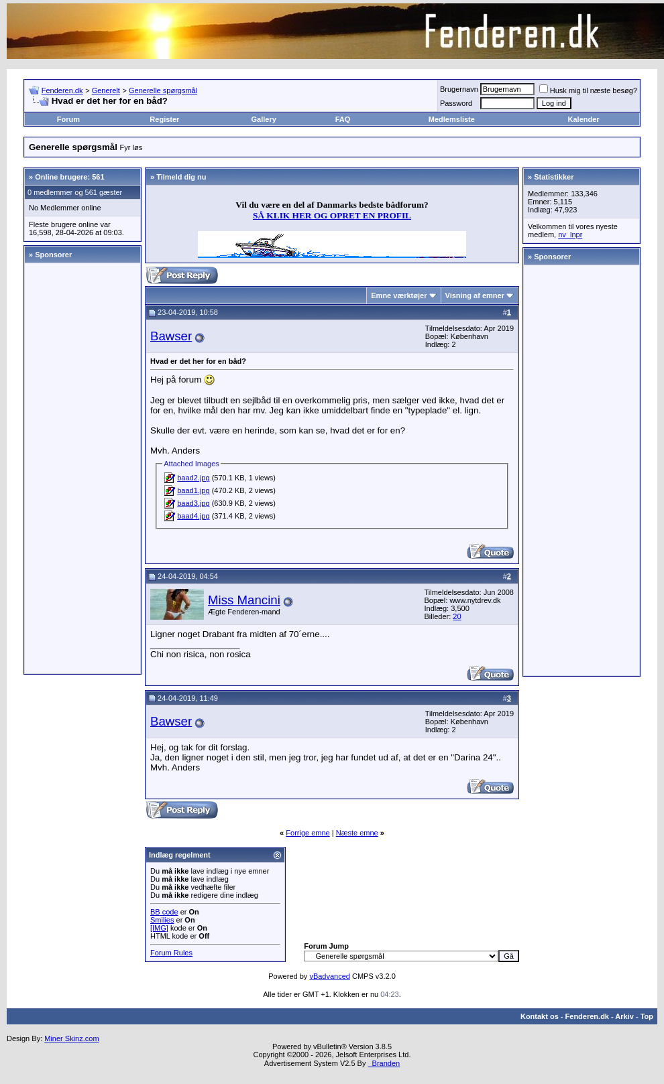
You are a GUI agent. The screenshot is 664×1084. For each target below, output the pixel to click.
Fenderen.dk (62, 90)
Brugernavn (459, 89)
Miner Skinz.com (71, 1038)
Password (456, 103)
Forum (68, 119)
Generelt (106, 90)
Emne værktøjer (399, 295)
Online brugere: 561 (69, 177)
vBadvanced (329, 976)
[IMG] (159, 928)
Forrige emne (307, 833)
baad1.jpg (193, 490)
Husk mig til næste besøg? (588, 90)
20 (457, 616)
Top (647, 1016)
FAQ (343, 119)
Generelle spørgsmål (163, 90)
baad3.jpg (193, 503)
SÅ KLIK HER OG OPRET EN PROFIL (332, 215)
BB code (164, 912)
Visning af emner (474, 295)
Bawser (171, 336)
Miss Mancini (244, 600)
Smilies (162, 920)
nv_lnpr (570, 234)
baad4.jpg (193, 516)
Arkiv (624, 1016)
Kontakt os (539, 1016)
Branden (384, 1063)
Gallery (264, 119)
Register (164, 119)
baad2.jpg (193, 478)
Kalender (584, 119)
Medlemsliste (452, 119)
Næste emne (357, 833)
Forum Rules (171, 953)
